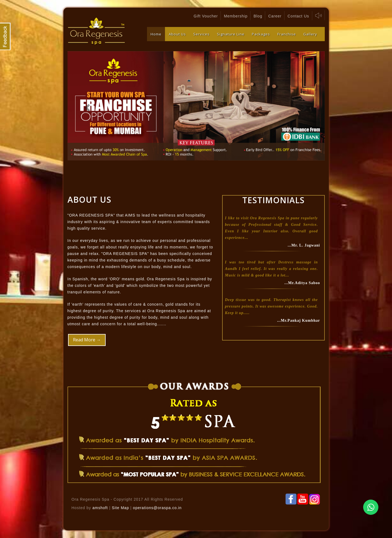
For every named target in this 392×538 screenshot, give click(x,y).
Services (201, 34)
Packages (261, 34)
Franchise (286, 34)
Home (156, 34)
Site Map (121, 508)
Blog (257, 16)
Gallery (310, 34)
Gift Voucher (206, 16)
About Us (177, 34)
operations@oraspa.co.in (157, 508)
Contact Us (298, 16)
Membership (235, 16)
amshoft (100, 508)
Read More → (87, 340)
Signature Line (230, 34)
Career (274, 16)
